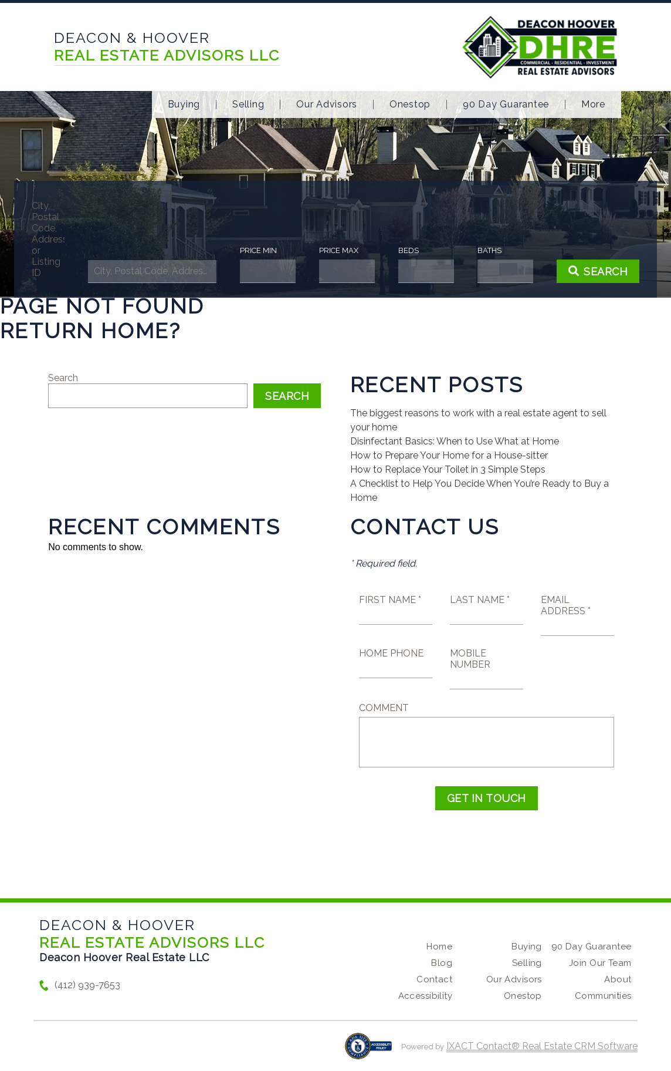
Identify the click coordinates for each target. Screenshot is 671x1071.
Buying (184, 104)
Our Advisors (326, 104)
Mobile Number (470, 659)
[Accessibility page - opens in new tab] (369, 1051)
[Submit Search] (578, 271)
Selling (248, 104)
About (617, 979)
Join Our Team (600, 963)
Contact (434, 979)
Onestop (410, 104)
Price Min (263, 250)
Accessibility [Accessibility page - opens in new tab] (425, 996)
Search (63, 377)
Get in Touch (486, 798)
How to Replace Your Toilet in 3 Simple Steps (447, 469)
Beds (401, 250)
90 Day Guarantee (506, 104)
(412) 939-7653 (87, 985)
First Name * (390, 599)
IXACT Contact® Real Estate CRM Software (542, 1046)
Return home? (90, 330)
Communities (603, 996)
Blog (441, 963)
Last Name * (480, 599)
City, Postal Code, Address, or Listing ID (67, 239)
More (593, 104)
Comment (384, 707)
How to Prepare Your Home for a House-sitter (449, 455)
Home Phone (391, 653)
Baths (476, 250)
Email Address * (566, 605)
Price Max (337, 250)
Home (439, 946)
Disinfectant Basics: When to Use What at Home (454, 441)
